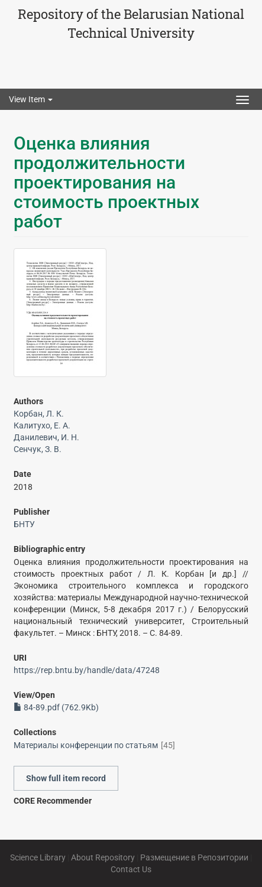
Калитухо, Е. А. (42, 425)
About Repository (103, 857)
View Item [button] (31, 99)
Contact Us (131, 869)
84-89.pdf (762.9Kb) (56, 707)
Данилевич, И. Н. (46, 437)
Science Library (38, 857)
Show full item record (66, 778)
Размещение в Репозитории (194, 857)
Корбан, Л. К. (39, 413)
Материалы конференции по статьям (86, 745)
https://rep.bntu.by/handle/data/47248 (87, 670)
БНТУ (24, 524)
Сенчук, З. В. (38, 449)
